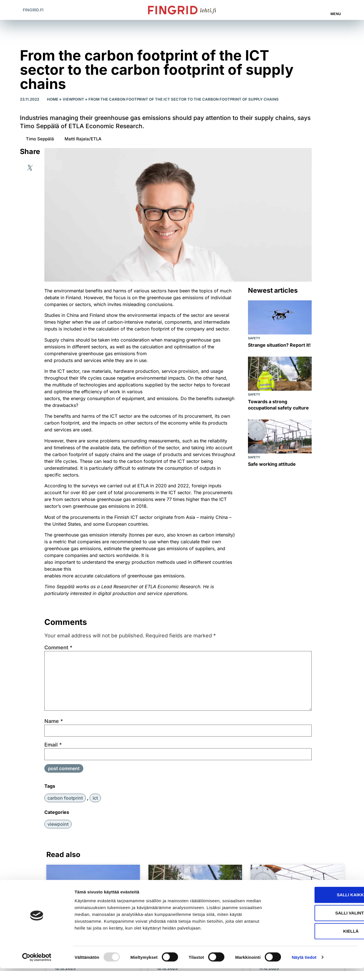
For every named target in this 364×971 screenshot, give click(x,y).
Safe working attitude (272, 464)
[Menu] (336, 7)
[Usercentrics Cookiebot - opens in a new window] (37, 960)
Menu (335, 14)
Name (53, 721)
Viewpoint (73, 99)
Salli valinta (316, 915)
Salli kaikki (316, 897)
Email (53, 744)
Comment (58, 647)
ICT (95, 798)
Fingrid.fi (33, 9)
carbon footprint (65, 798)
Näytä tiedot (304, 959)
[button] (312, 10)
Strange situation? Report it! (279, 345)
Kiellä (316, 933)
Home (52, 99)
